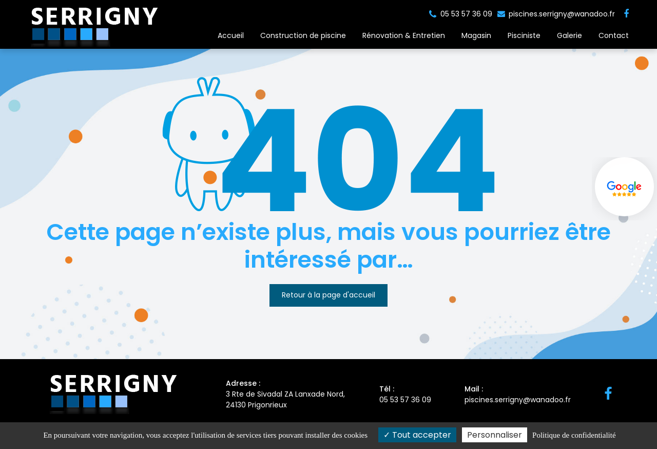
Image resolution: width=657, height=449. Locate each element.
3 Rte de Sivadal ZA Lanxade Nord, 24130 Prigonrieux (286, 394)
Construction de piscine (303, 35)
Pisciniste (524, 35)
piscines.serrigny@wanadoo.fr (556, 14)
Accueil (231, 35)
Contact (613, 35)
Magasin (476, 35)
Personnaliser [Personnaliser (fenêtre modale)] (494, 435)
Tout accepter (417, 435)
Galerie (569, 35)
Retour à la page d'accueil (328, 295)
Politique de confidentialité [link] (573, 435)
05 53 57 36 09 (405, 394)
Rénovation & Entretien (403, 35)
